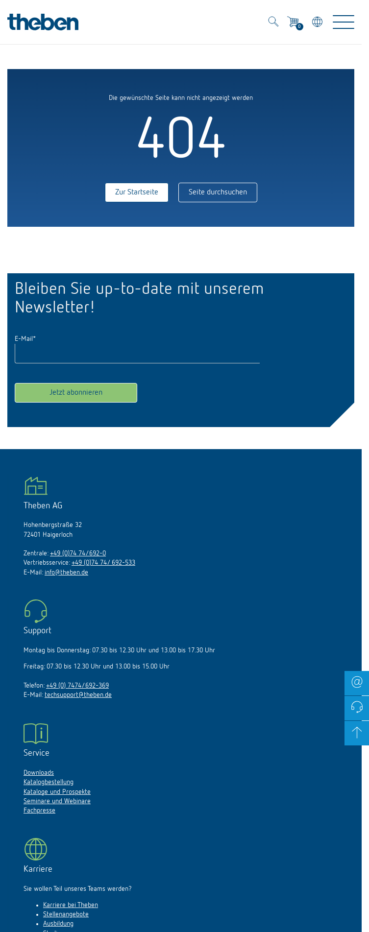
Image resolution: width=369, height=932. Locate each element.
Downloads (39, 772)
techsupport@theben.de (78, 695)
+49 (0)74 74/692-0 (78, 553)
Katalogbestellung (49, 782)
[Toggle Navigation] (343, 22)
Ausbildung (58, 923)
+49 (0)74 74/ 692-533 (103, 562)
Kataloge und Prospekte (57, 792)
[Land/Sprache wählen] (318, 23)
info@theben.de (66, 572)
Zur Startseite (136, 192)
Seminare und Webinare (57, 801)
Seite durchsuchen (218, 192)
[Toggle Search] (273, 23)
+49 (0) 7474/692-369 (77, 685)
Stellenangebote (66, 914)
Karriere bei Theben (70, 905)
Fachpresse (39, 810)
